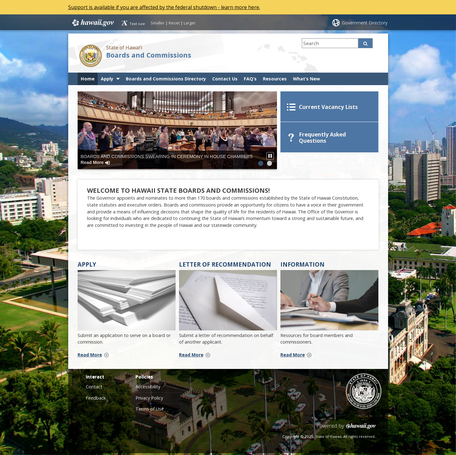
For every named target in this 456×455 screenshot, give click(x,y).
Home (88, 79)
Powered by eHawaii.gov (346, 431)
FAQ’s (250, 79)
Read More (95, 357)
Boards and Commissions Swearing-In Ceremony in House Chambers (167, 159)
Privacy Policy (149, 400)
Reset (174, 23)
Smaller (158, 23)
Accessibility (148, 389)
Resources (275, 79)
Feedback (96, 400)
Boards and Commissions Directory (166, 79)
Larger (190, 23)
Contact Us (225, 79)
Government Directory (364, 23)
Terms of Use (150, 411)
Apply (107, 79)
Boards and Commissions (148, 55)
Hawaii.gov (92, 23)
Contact (94, 389)
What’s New (306, 79)
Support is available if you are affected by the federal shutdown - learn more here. (164, 7)
